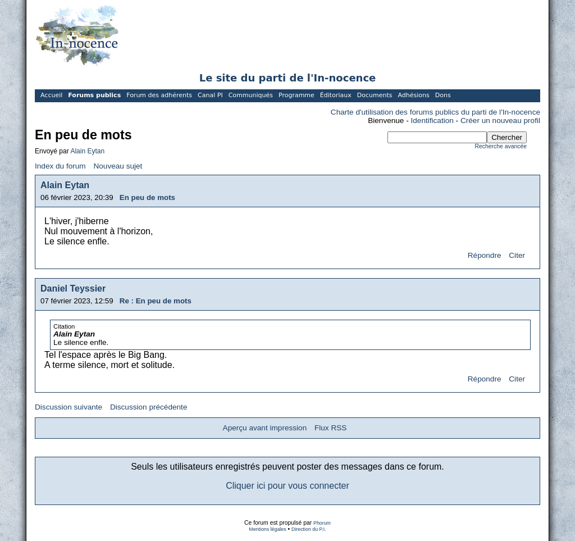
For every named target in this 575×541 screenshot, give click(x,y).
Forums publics (94, 95)
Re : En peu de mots (155, 301)
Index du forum (60, 166)
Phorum (322, 523)
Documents (375, 95)
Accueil (51, 95)
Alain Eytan (87, 151)
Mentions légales (267, 529)
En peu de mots (147, 197)
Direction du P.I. (308, 529)
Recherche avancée (501, 146)
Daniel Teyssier (73, 288)
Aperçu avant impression (265, 428)
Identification (432, 120)
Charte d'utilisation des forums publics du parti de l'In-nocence (435, 112)
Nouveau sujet (117, 166)
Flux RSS (330, 428)
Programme (296, 95)
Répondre (484, 255)
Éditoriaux (336, 95)
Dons (443, 95)
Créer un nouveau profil (500, 120)
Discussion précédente (149, 407)
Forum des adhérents (159, 95)
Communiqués (251, 95)
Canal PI (210, 95)
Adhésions (413, 95)
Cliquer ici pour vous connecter (287, 485)
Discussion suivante (68, 407)
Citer (517, 255)
